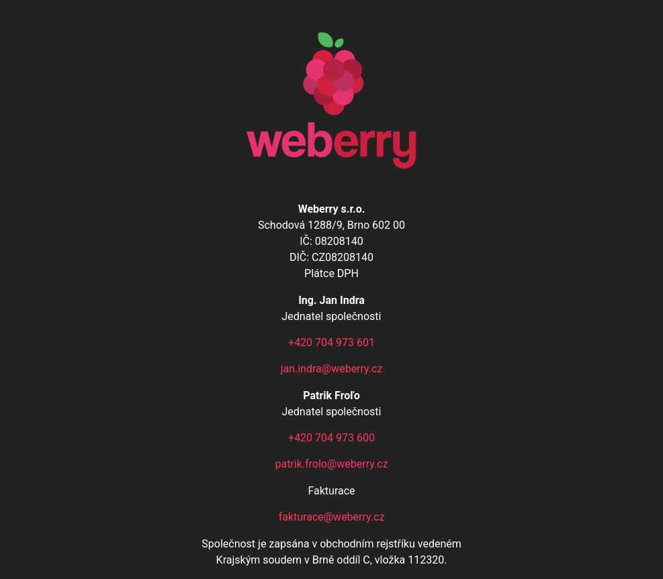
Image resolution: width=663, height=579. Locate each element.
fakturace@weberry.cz (332, 517)
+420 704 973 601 (331, 342)
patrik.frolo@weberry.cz (331, 464)
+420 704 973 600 (331, 437)
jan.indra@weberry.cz (332, 368)
